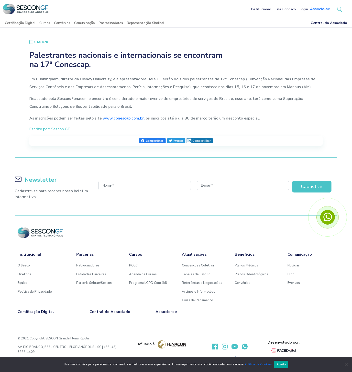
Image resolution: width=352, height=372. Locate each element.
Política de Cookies (258, 364)
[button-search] (339, 9)
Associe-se (320, 9)
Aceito (281, 364)
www (108, 118)
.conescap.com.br (128, 118)
